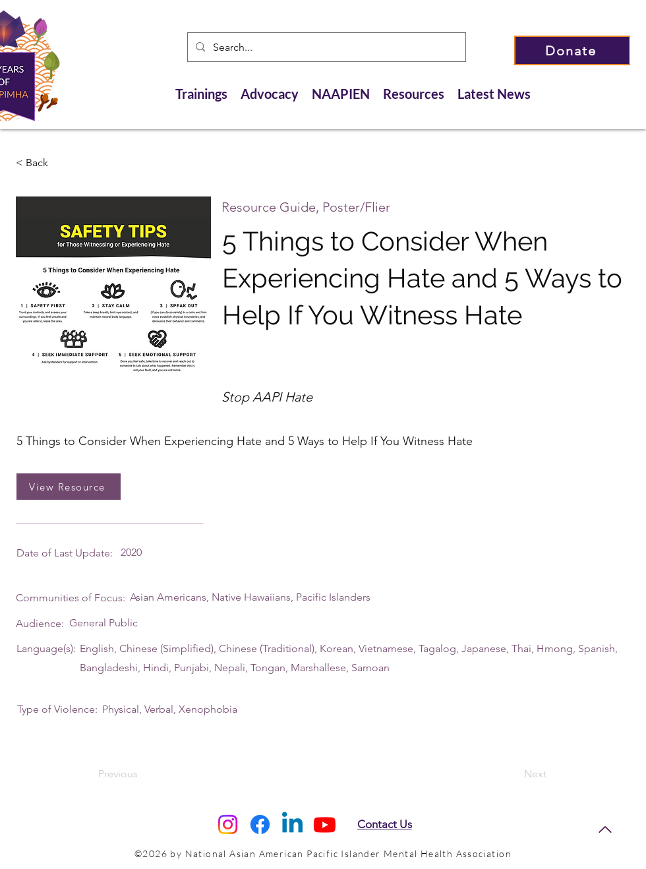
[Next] (513, 775)
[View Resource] (68, 486)
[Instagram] (228, 824)
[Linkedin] (292, 824)
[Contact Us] (384, 824)
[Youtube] (325, 824)
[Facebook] (260, 824)
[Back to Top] (605, 829)
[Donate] (572, 50)
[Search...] (325, 47)
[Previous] (141, 775)
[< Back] (59, 163)
